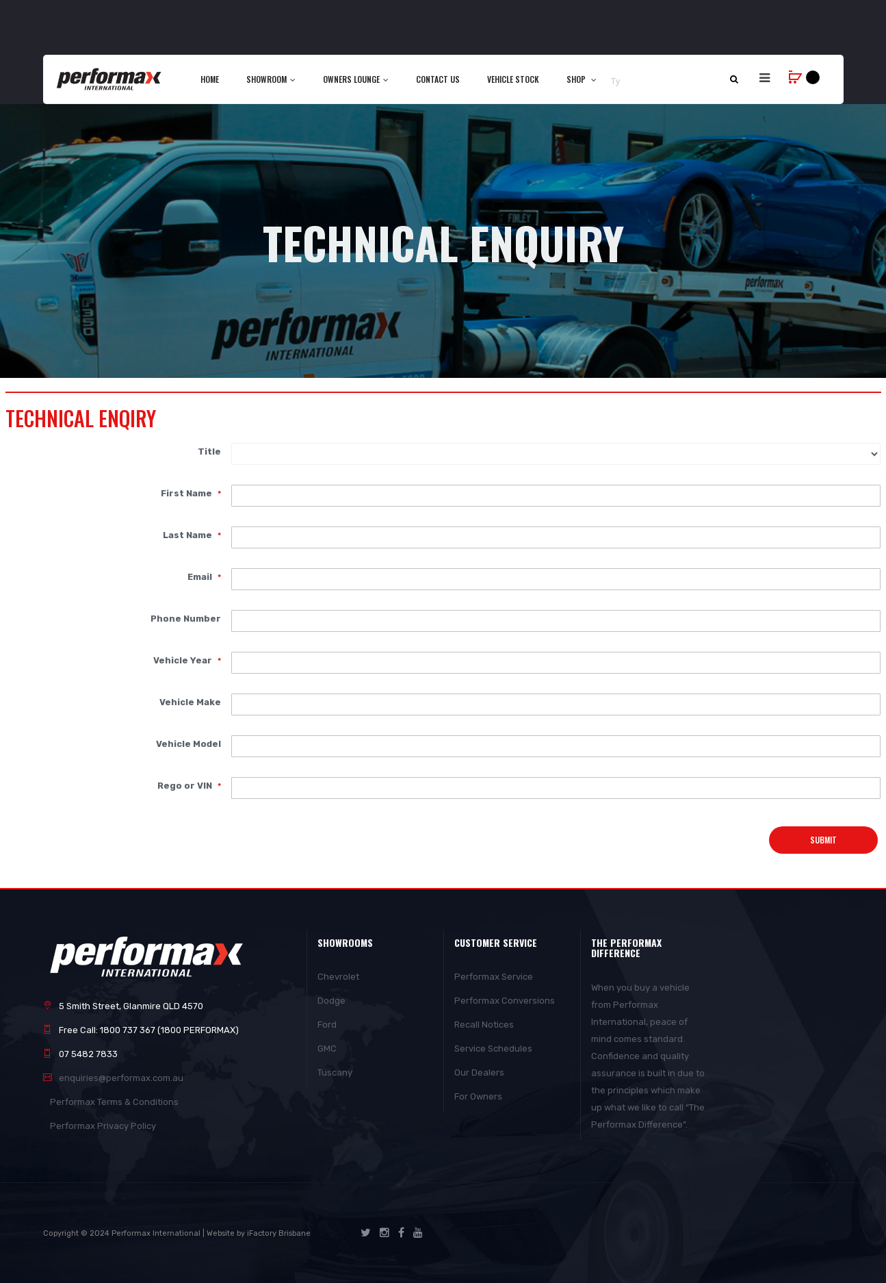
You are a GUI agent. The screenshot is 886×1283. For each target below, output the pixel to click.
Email (200, 576)
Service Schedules (493, 1048)
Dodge (331, 1000)
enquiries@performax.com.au (121, 1078)
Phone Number (186, 618)
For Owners (478, 1096)
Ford (327, 1024)
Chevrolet (338, 976)
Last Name (188, 534)
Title (209, 451)
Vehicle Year (183, 660)
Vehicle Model (188, 743)
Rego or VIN (185, 785)
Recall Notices (484, 1024)
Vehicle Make (190, 702)
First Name (187, 493)
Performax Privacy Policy (103, 1126)
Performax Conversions (504, 1000)
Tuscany (334, 1072)
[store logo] (109, 78)
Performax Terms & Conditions (114, 1102)
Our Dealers (479, 1072)
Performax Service (493, 976)
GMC (327, 1048)
